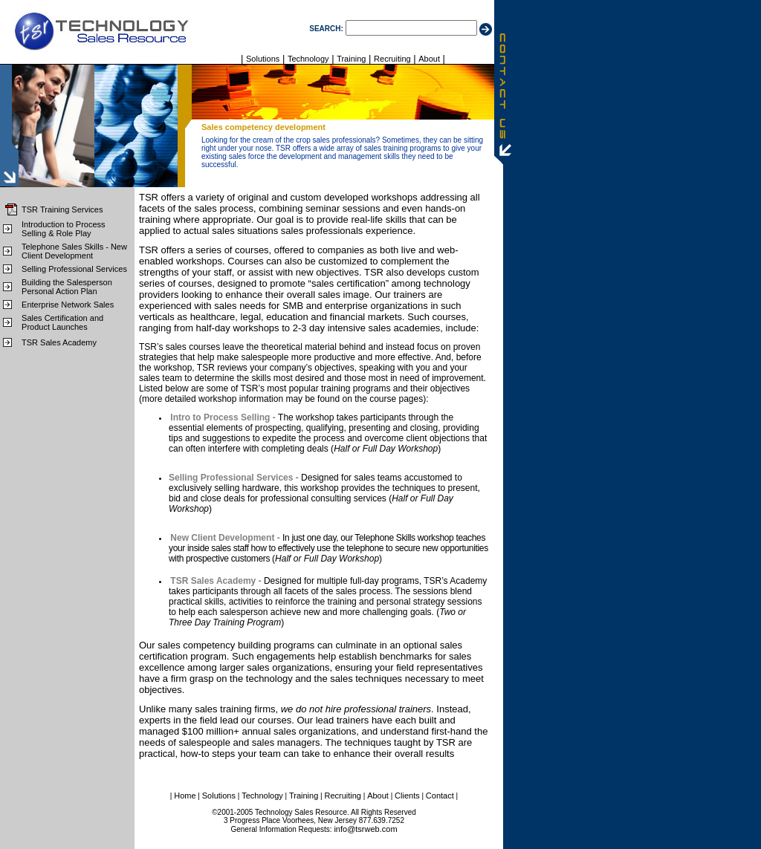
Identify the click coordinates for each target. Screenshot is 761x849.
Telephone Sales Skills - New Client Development (74, 251)
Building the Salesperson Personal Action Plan (67, 287)
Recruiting (392, 58)
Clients (407, 795)
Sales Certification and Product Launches (62, 322)
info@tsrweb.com (365, 828)
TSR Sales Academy (59, 342)
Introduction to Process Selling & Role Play (64, 229)
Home (184, 795)
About (429, 58)
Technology (308, 58)
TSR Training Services (62, 209)
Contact (440, 795)
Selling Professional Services (74, 268)
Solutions (262, 58)
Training (351, 58)
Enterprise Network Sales (68, 304)
